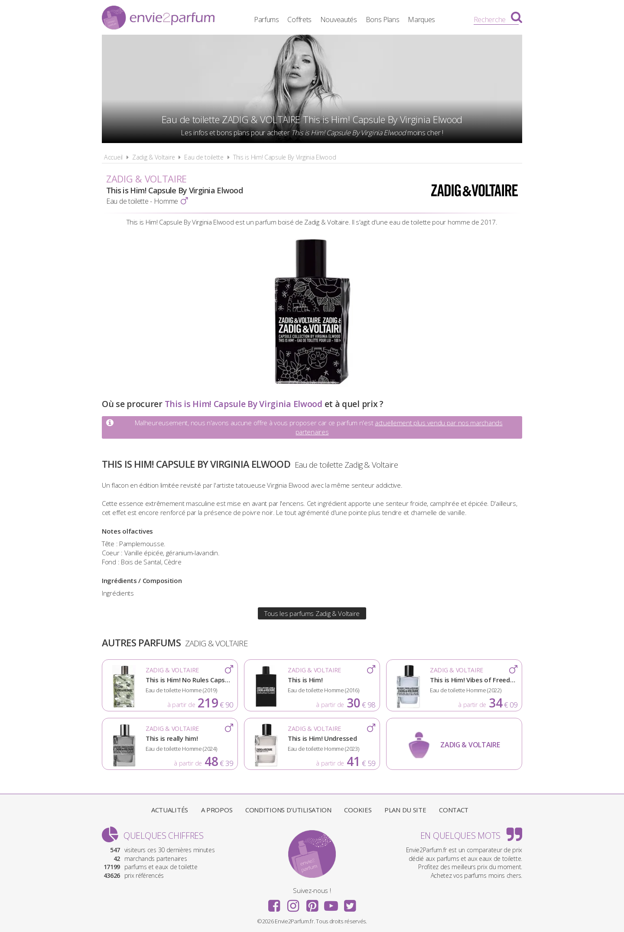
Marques (421, 19)
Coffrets (299, 19)
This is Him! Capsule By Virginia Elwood (284, 157)
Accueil (113, 157)
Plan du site (405, 809)
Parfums (266, 19)
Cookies (357, 809)
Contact (453, 809)
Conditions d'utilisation (288, 809)
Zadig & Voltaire (153, 157)
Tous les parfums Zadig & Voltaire (312, 613)
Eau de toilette (204, 157)
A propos (217, 809)
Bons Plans (383, 19)
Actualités (169, 809)
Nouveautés (338, 19)
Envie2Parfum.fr (158, 19)
